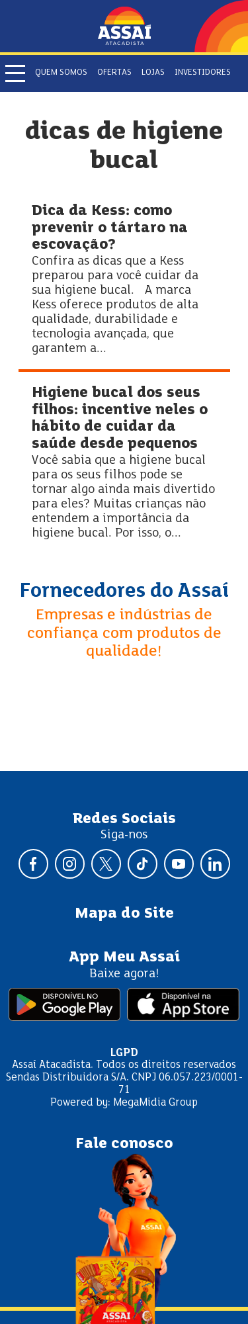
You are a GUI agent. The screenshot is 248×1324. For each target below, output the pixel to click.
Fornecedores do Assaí (124, 591)
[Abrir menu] (15, 73)
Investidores (203, 72)
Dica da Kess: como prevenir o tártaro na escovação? (110, 228)
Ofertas (114, 72)
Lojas (153, 72)
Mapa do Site (124, 914)
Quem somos (61, 72)
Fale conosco (124, 1144)
